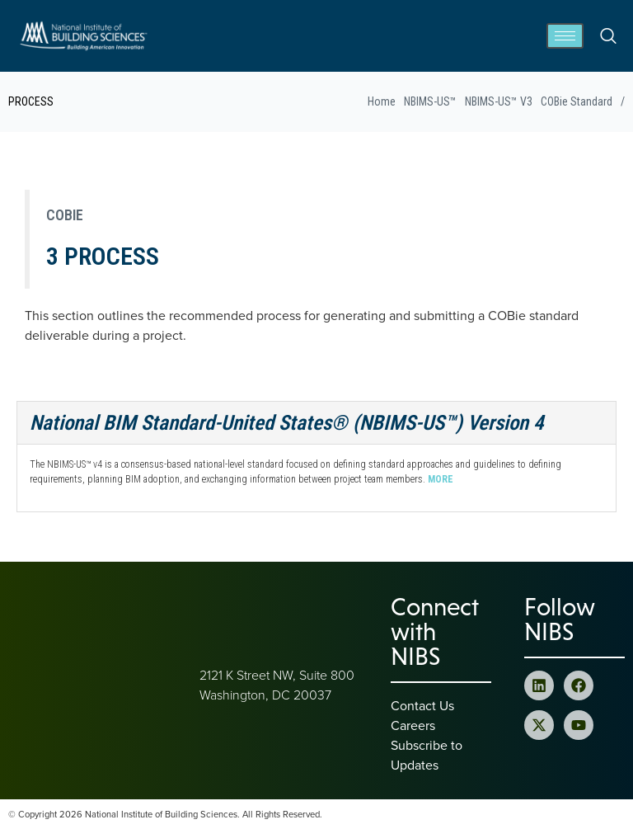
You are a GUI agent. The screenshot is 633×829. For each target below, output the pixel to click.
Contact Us (422, 705)
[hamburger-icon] (565, 36)
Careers (413, 725)
